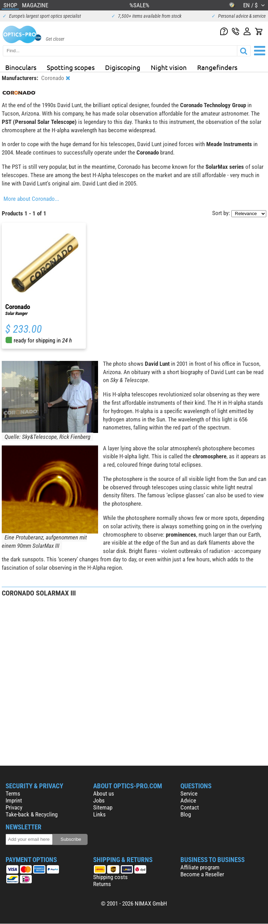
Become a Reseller (202, 874)
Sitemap (102, 807)
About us (103, 793)
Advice (188, 800)
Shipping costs (110, 877)
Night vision (169, 67)
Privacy (14, 807)
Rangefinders (217, 67)
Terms (13, 793)
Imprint (14, 800)
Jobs (99, 800)
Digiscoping (122, 67)
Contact (189, 807)
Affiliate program (199, 867)
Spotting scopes (71, 67)
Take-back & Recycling (32, 814)
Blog (185, 814)
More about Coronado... (31, 198)
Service (189, 793)
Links (99, 814)
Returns (102, 883)
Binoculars (20, 67)
